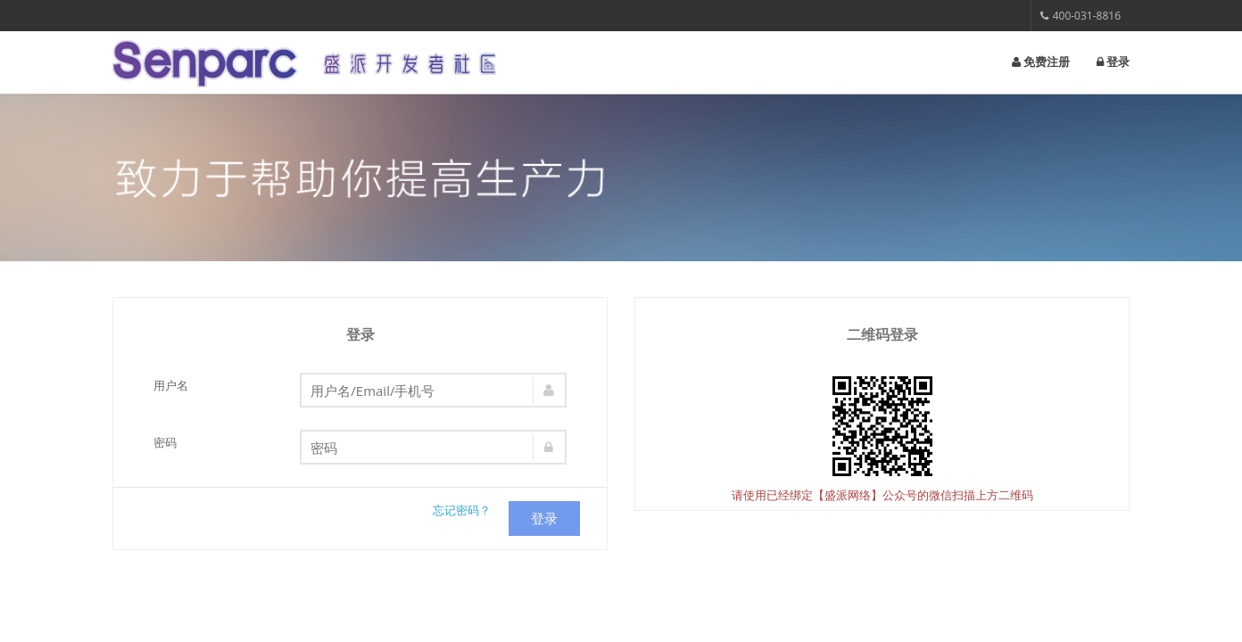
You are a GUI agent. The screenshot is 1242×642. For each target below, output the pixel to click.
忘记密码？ (462, 510)
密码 (165, 442)
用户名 (170, 385)
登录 (1113, 62)
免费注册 (1041, 62)
